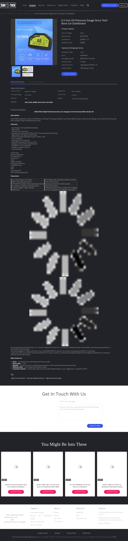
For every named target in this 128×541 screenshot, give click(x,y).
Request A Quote (109, 5)
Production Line (81, 518)
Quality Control (63, 5)
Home (25, 5)
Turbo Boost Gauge (37, 513)
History (56, 512)
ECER (114, 537)
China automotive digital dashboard (24, 537)
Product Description (36, 82)
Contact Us (74, 5)
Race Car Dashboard (37, 522)
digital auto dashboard (18, 378)
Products (32, 5)
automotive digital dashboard (35, 378)
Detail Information (18, 82)
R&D (77, 515)
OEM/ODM (79, 512)
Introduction (58, 521)
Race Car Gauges (36, 525)
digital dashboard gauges (53, 378)
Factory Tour (51, 5)
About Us (41, 5)
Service (56, 515)
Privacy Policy (71, 533)
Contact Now (69, 74)
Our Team (57, 518)
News (82, 5)
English (123, 5)
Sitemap (57, 533)
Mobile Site (86, 533)
